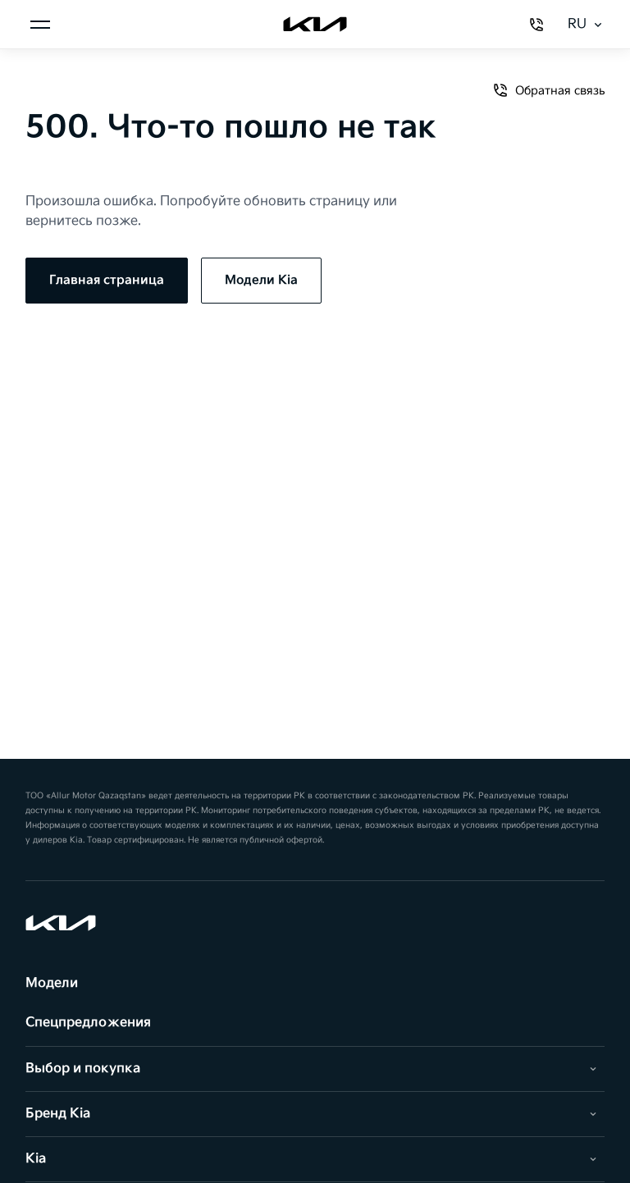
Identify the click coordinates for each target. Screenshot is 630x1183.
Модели (51, 983)
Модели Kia (261, 280)
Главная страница (106, 280)
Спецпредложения (88, 1022)
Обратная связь (548, 90)
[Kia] (315, 25)
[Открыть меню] (40, 24)
